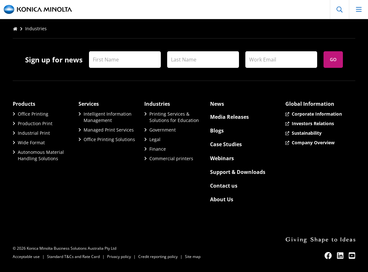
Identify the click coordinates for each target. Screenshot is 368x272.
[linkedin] (340, 255)
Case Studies (226, 144)
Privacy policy (119, 256)
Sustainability (307, 133)
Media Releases (229, 116)
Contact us (223, 185)
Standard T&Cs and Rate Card (73, 256)
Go (333, 59)
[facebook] (328, 255)
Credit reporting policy (158, 256)
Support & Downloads (237, 171)
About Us (221, 199)
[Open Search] (339, 9)
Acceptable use (26, 256)
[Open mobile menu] (358, 9)
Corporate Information (317, 114)
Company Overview (313, 143)
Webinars (222, 158)
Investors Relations (313, 123)
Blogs (217, 130)
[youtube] (352, 255)
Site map (193, 256)
